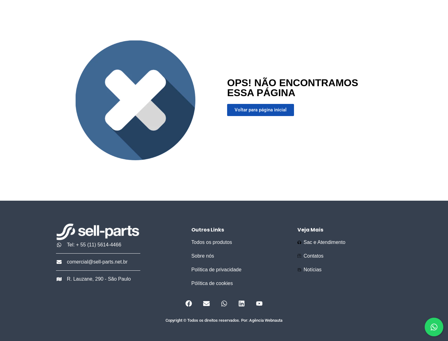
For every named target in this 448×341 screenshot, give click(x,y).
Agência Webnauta (265, 320)
